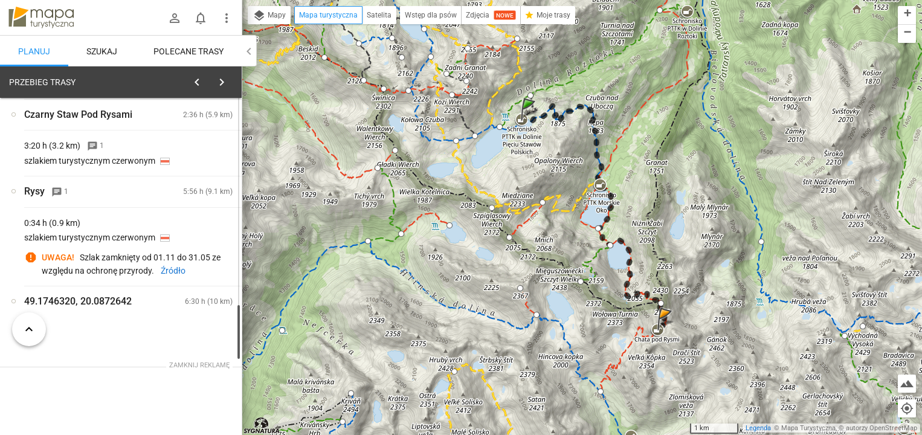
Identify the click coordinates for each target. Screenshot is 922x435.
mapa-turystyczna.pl (41, 17)
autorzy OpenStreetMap (881, 428)
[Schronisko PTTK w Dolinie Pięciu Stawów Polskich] (193, 284)
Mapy (269, 15)
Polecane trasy (188, 51)
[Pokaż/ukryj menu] (226, 18)
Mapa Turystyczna (808, 428)
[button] (529, 121)
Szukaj (101, 51)
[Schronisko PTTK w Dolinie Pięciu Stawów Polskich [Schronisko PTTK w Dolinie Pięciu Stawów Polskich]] (193, 233)
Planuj (34, 51)
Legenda (758, 428)
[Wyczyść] (228, 79)
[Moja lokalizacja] (907, 408)
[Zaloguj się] (174, 18)
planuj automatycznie (194, 157)
